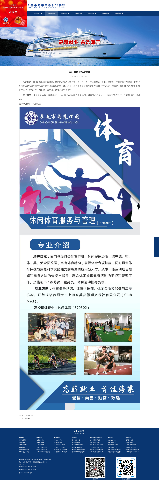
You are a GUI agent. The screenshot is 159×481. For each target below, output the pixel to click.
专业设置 (51, 14)
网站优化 (21, 470)
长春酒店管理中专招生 (96, 452)
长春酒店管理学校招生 (96, 449)
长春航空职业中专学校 (60, 449)
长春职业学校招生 (132, 452)
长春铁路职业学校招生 (78, 452)
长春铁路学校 (76, 440)
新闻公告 (92, 14)
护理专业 (27, 418)
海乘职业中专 (40, 440)
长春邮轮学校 (129, 440)
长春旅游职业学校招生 (114, 452)
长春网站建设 (32, 467)
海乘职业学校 (40, 442)
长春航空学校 (58, 440)
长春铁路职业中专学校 (78, 449)
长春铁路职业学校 (77, 447)
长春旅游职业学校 (113, 447)
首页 (25, 14)
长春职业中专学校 (24, 449)
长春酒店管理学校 (95, 440)
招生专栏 (65, 14)
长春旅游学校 (112, 440)
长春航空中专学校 (59, 447)
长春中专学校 (23, 445)
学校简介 (38, 14)
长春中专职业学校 (24, 452)
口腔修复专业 (29, 415)
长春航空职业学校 (59, 445)
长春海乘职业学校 (42, 447)
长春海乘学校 (40, 445)
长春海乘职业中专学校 (43, 452)
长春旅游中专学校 (113, 445)
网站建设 (21, 467)
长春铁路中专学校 (77, 445)
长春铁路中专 (76, 442)
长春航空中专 (58, 442)
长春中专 (129, 442)
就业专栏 (78, 14)
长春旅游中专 (112, 442)
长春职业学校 (23, 440)
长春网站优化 (32, 470)
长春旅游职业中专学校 (114, 449)
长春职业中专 (23, 442)
